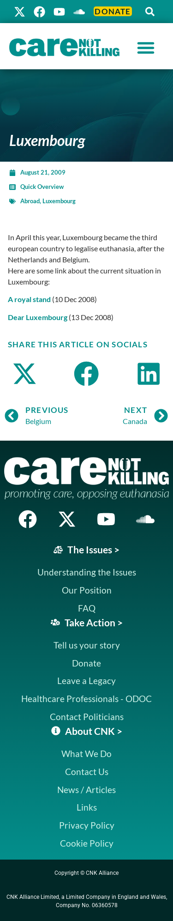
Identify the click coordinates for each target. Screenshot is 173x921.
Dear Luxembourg (37, 317)
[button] (150, 11)
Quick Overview (42, 186)
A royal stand (29, 299)
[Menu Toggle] (145, 47)
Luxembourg (59, 201)
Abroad (30, 201)
